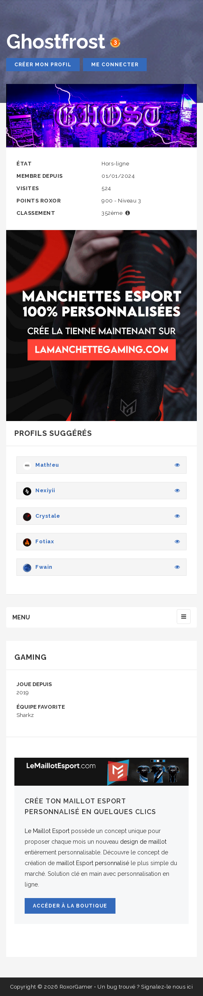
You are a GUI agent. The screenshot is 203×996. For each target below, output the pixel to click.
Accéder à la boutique (70, 906)
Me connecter (114, 64)
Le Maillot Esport (47, 831)
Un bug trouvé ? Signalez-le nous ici (145, 987)
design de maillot (143, 841)
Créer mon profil (43, 64)
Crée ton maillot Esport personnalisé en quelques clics (90, 806)
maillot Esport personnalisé (92, 863)
